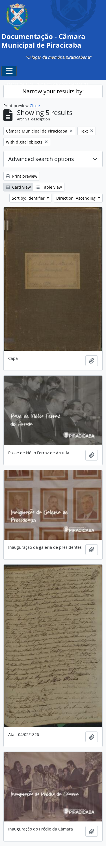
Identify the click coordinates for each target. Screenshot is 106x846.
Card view (18, 187)
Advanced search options (41, 159)
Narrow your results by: (53, 91)
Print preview (21, 176)
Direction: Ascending (76, 198)
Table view (49, 187)
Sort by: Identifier (29, 198)
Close (35, 105)
